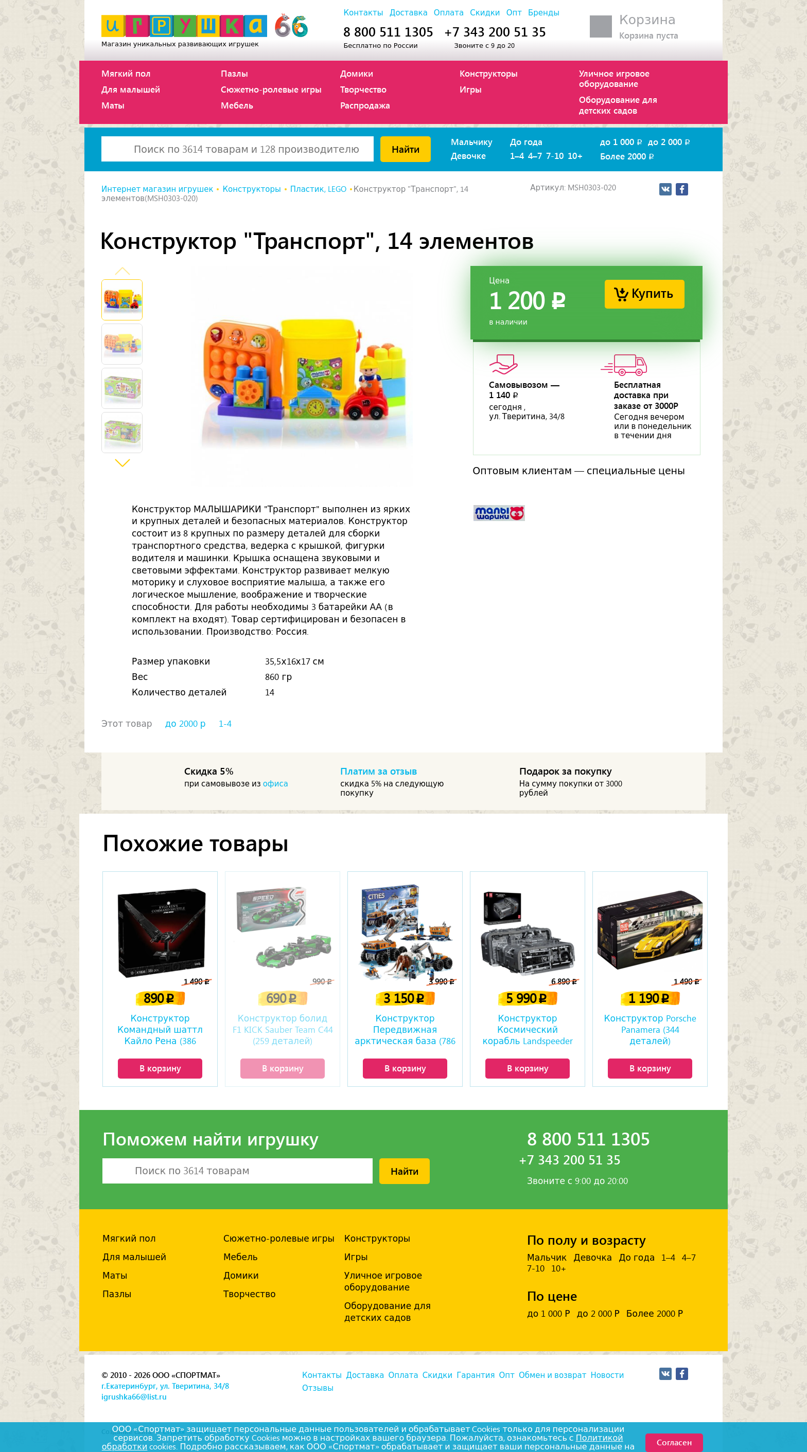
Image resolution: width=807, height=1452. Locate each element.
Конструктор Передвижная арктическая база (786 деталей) (405, 1030)
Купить (652, 292)
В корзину (160, 1067)
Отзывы (318, 1388)
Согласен (674, 1442)
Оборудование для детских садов (618, 104)
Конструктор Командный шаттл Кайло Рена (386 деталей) (160, 1030)
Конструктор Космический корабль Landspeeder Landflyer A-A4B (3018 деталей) (527, 1030)
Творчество (363, 89)
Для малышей (130, 89)
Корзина (647, 19)
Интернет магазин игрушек (157, 189)
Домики (356, 73)
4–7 (535, 155)
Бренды (543, 12)
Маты (113, 105)
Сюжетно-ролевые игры (271, 89)
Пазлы (234, 73)
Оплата (449, 12)
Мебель (237, 105)
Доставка (409, 12)
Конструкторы (489, 73)
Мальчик (547, 1257)
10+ (575, 155)
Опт (514, 12)
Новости (607, 1375)
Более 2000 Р (654, 1313)
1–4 (517, 155)
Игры (471, 89)
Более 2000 (628, 156)
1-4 (225, 724)
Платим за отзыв (378, 770)
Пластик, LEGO (318, 189)
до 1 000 (622, 141)
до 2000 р (185, 724)
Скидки (485, 12)
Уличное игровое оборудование (614, 78)
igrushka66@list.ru (134, 1396)
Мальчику (472, 141)
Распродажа (365, 105)
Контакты (363, 12)
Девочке (468, 155)
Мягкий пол (126, 73)
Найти (405, 148)
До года (526, 141)
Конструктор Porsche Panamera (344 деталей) (650, 1029)
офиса (275, 783)
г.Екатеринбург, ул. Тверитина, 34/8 (165, 1386)
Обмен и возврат (552, 1375)
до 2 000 (670, 141)
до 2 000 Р (597, 1313)
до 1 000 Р (548, 1313)
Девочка (592, 1257)
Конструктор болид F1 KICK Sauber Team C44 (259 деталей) (283, 1029)
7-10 (555, 155)
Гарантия (476, 1375)
